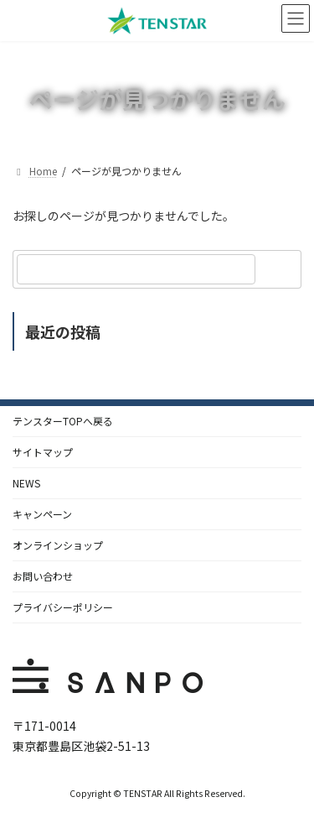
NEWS (26, 483)
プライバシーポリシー (63, 607)
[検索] (280, 269)
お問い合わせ (43, 576)
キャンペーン (42, 514)
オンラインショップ (58, 545)
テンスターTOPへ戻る (63, 421)
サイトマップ (43, 452)
